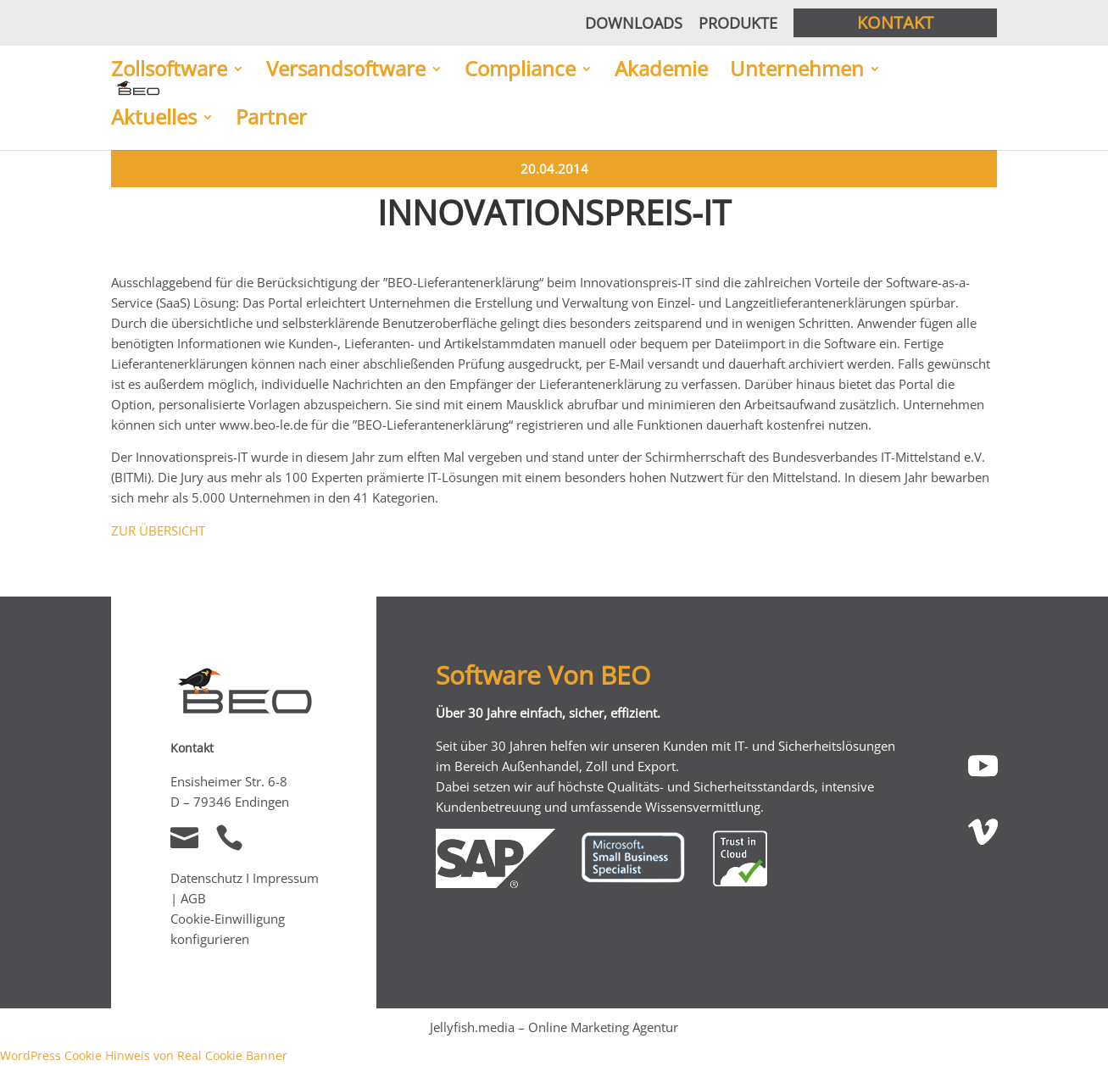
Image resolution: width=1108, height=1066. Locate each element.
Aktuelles (154, 118)
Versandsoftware (346, 70)
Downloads (633, 23)
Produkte (738, 23)
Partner (271, 118)
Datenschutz (206, 877)
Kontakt (895, 22)
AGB (193, 898)
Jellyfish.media (472, 1027)
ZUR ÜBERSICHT (158, 530)
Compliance (520, 70)
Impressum (286, 877)
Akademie (661, 70)
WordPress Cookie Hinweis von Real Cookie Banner (143, 1055)
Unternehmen (797, 70)
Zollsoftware (169, 70)
